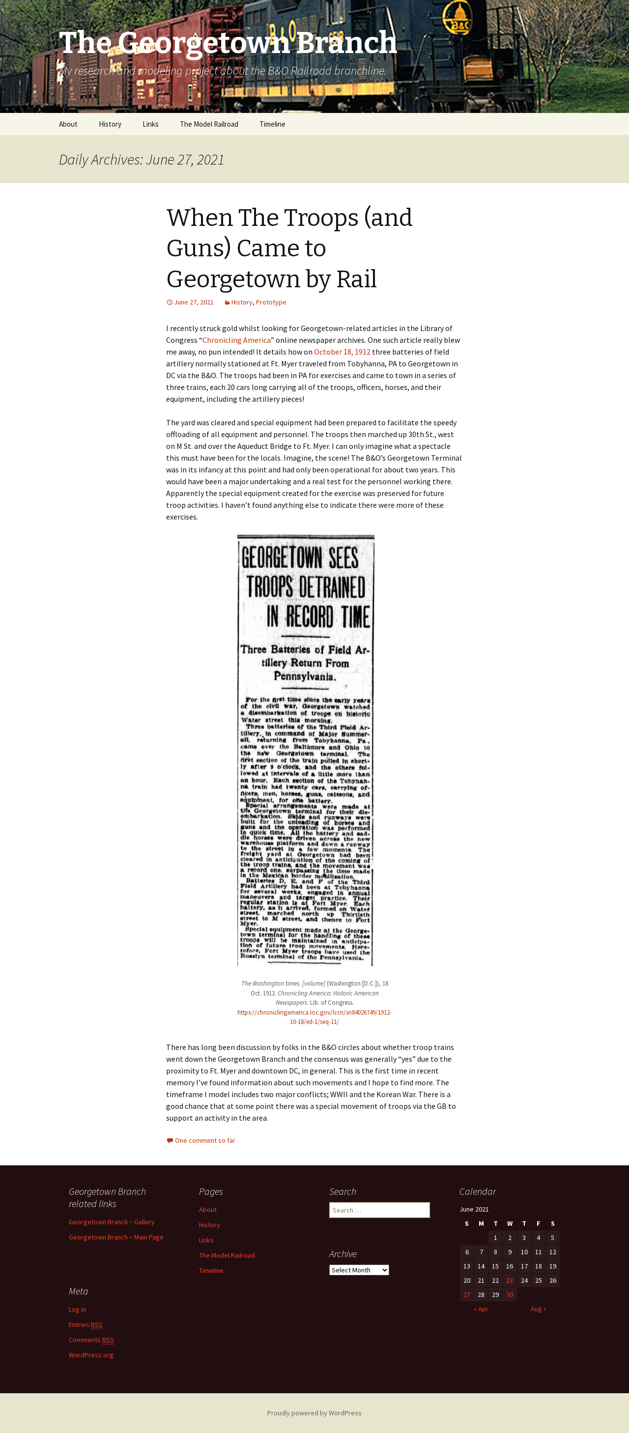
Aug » (538, 1308)
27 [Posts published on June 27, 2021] (466, 1294)
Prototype (271, 302)
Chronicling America (236, 340)
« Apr (481, 1308)
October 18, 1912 (342, 352)
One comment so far (205, 1140)
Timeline (272, 124)
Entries (86, 1324)
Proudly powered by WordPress (314, 1412)
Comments (91, 1340)
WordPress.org (91, 1354)
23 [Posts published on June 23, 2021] (509, 1280)
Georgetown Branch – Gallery (112, 1221)
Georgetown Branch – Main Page (116, 1237)
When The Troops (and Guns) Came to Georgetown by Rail (289, 249)
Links (151, 124)
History (110, 124)
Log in (77, 1309)
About (68, 124)
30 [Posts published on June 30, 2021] (509, 1294)
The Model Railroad (209, 124)
